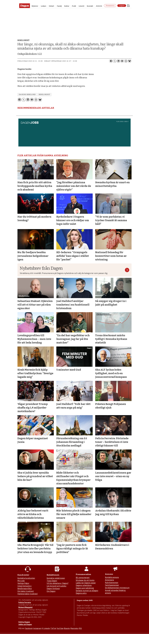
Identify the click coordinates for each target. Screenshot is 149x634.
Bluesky (67, 628)
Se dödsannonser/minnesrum (117, 588)
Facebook (29, 628)
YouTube (60, 628)
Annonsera (109, 580)
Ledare (43, 6)
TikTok (53, 628)
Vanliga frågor (23, 583)
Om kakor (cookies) (25, 591)
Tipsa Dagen (52, 581)
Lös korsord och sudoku (56, 586)
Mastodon (74, 628)
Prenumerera (110, 5)
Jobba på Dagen (25, 624)
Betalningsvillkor (24, 588)
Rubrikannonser (111, 583)
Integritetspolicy (24, 586)
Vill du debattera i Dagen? (57, 583)
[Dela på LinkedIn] (118, 61)
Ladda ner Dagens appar (86, 583)
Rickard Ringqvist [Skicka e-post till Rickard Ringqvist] (25, 607)
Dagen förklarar (53, 588)
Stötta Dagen (24, 622)
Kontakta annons (112, 577)
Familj (59, 6)
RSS (80, 628)
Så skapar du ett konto (85, 580)
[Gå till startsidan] (24, 5)
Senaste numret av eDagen (87, 591)
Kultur (66, 6)
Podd (74, 6)
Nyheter (35, 6)
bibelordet (44, 95)
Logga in (121, 5)
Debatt (51, 6)
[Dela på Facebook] (111, 61)
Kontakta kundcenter (26, 578)
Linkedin (46, 628)
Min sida (21, 581)
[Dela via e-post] (122, 61)
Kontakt (90, 6)
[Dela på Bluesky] (129, 61)
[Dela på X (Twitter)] (114, 61)
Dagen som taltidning (85, 588)
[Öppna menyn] (128, 5)
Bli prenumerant (83, 578)
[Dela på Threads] (126, 61)
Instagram (37, 628)
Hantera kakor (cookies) (27, 594)
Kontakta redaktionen (56, 578)
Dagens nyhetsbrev (84, 585)
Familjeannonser (112, 585)
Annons (99, 6)
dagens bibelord (27, 95)
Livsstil (81, 6)
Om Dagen (51, 591)
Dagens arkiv (81, 593)
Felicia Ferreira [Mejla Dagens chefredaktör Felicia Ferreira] (24, 602)
